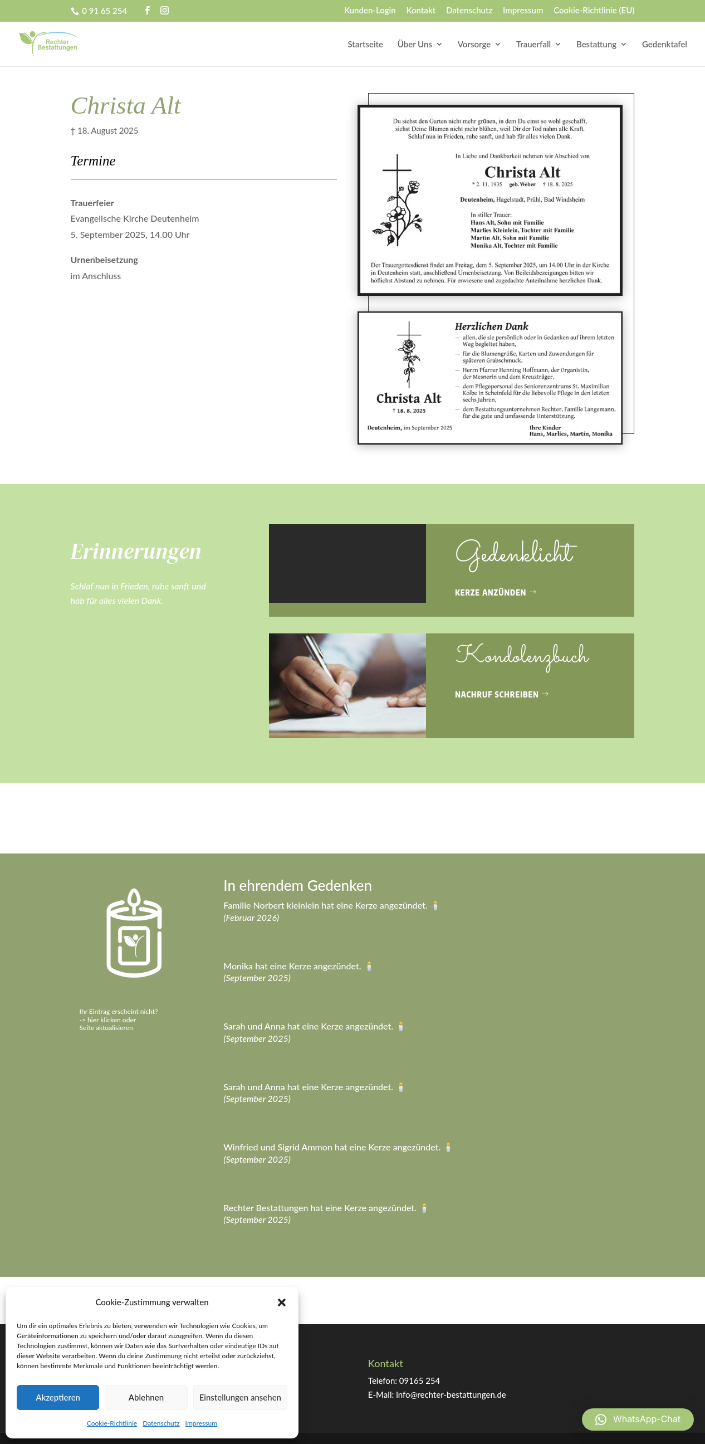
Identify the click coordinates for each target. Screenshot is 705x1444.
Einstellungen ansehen (240, 1397)
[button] (281, 1302)
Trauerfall (533, 44)
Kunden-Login (370, 10)
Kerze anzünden (490, 592)
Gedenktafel (664, 44)
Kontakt (420, 10)
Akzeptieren (58, 1397)
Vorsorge (474, 44)
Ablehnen (146, 1397)
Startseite (366, 44)
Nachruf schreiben (497, 694)
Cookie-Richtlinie (112, 1423)
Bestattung (596, 44)
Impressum (201, 1423)
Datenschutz (161, 1423)
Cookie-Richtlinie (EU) (594, 10)
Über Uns (415, 44)
